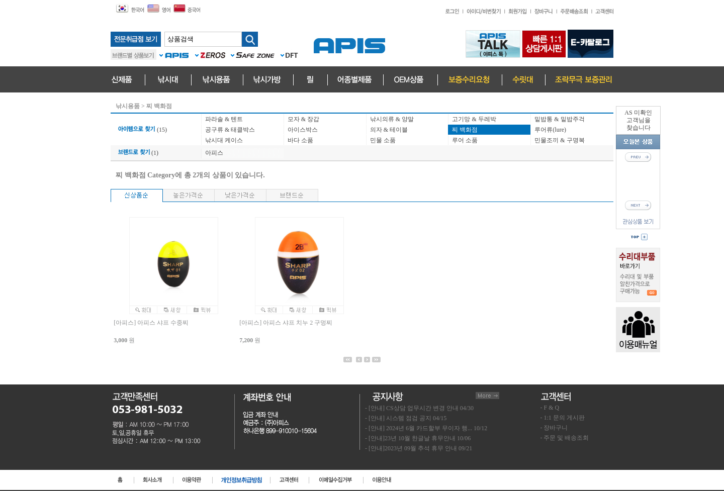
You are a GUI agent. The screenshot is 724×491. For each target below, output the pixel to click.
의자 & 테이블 (389, 129)
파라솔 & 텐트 (224, 119)
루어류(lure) (550, 129)
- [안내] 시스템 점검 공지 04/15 (405, 418)
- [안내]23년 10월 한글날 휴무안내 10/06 (418, 438)
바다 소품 (300, 140)
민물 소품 (383, 140)
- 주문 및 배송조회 (564, 437)
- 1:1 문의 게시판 (562, 417)
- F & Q (550, 407)
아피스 (214, 152)
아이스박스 (303, 129)
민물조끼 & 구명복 (559, 140)
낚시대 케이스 (224, 140)
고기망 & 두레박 (474, 119)
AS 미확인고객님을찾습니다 (638, 120)
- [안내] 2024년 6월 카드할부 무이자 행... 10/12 (426, 428)
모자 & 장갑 (303, 119)
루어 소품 (465, 140)
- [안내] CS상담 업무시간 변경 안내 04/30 (419, 408)
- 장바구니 (554, 427)
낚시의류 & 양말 (392, 119)
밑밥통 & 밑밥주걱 (559, 119)
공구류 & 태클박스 (230, 129)
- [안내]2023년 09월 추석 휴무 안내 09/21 (418, 448)
